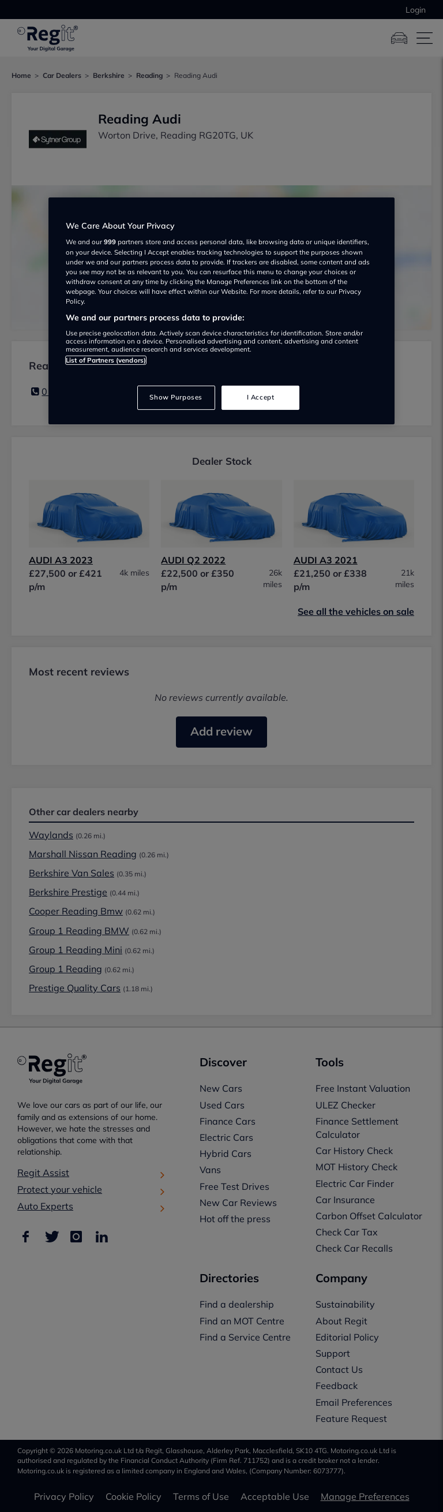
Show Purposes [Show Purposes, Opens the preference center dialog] (175, 397)
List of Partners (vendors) (106, 360)
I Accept (261, 397)
